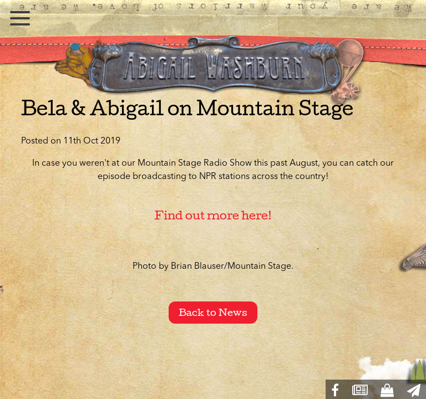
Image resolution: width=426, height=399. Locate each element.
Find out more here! (213, 215)
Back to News (213, 312)
